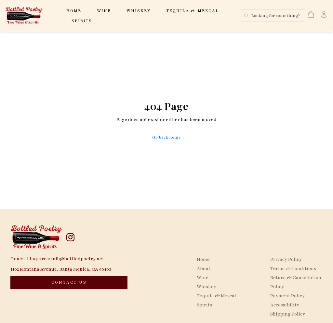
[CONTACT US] (68, 282)
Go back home (166, 137)
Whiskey (139, 10)
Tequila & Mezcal (192, 10)
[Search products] (272, 15)
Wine (104, 10)
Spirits (82, 20)
